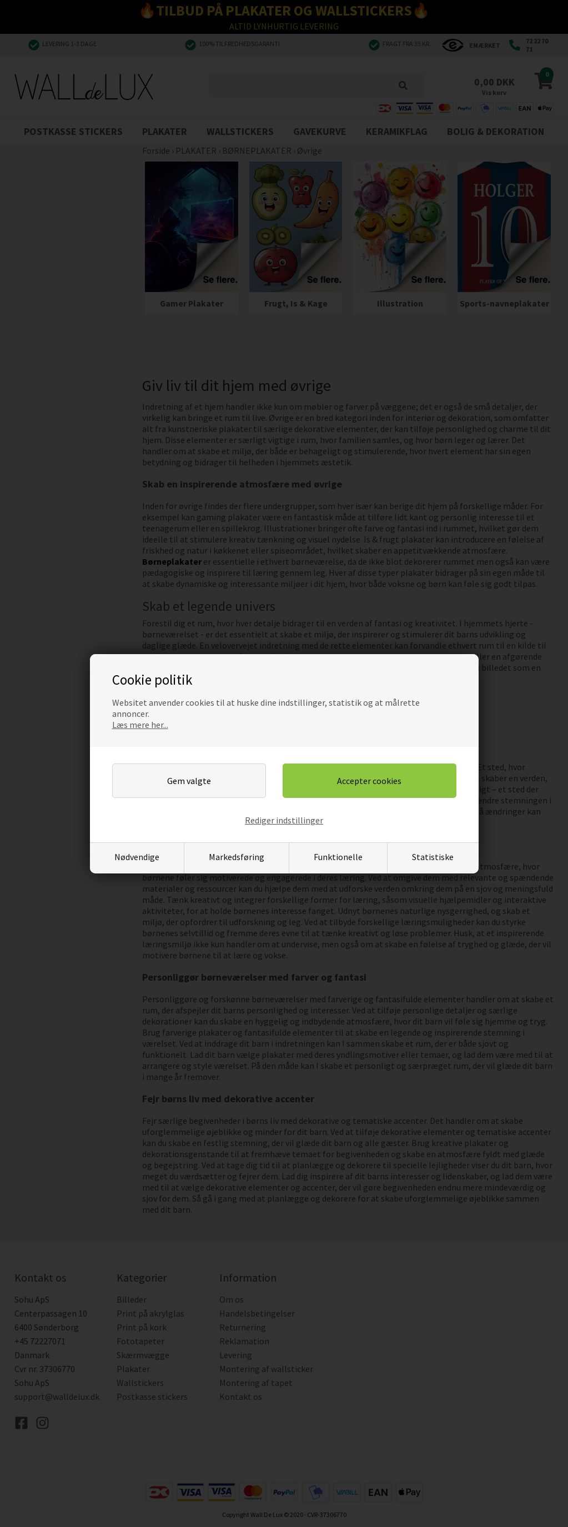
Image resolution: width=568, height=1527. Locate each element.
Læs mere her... (140, 724)
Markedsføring (236, 856)
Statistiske (433, 856)
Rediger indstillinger (284, 820)
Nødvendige (136, 856)
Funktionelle (338, 856)
